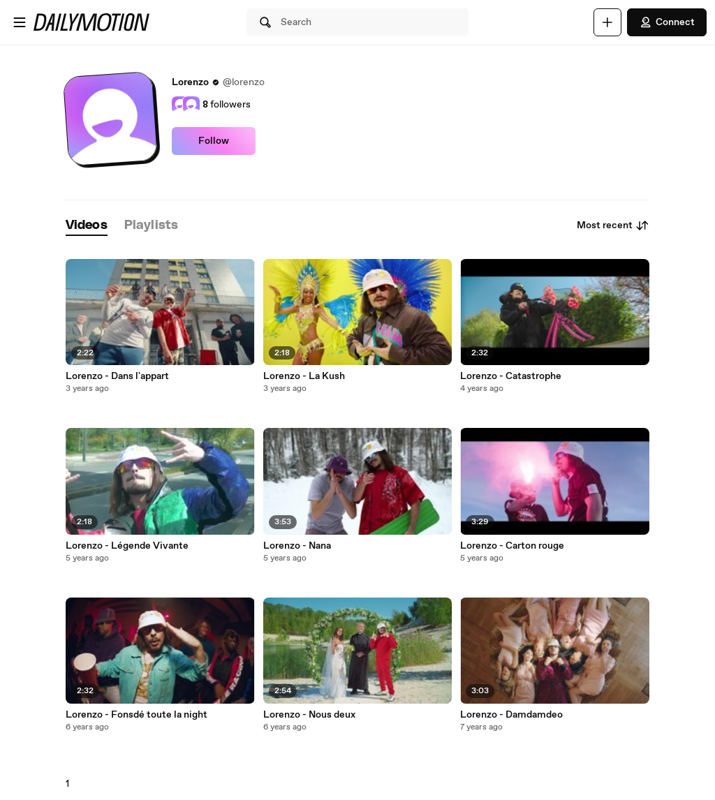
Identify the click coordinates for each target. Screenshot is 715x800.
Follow (213, 141)
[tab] (87, 226)
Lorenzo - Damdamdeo (511, 714)
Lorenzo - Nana (297, 545)
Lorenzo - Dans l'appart (117, 376)
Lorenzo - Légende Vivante (127, 545)
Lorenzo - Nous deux (309, 714)
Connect (667, 22)
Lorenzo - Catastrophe (510, 376)
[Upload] (607, 22)
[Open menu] (19, 22)
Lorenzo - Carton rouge (512, 545)
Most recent (613, 225)
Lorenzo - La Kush (304, 376)
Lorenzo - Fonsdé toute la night (136, 714)
